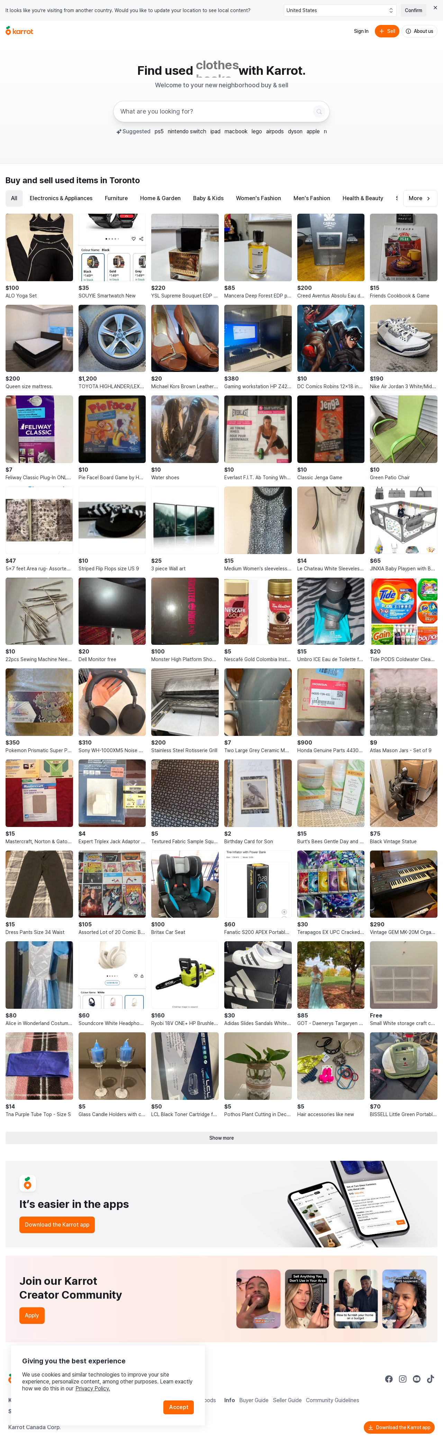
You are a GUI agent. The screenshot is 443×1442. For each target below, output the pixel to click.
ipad (215, 131)
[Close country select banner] (435, 7)
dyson (295, 131)
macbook (236, 131)
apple (313, 131)
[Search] (319, 111)
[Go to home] (19, 31)
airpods (275, 131)
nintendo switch (187, 131)
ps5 (159, 131)
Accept (178, 1407)
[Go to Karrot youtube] (417, 1379)
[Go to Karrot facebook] (389, 1379)
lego (257, 131)
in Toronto (120, 180)
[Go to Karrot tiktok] (430, 1379)
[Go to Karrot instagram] (403, 1379)
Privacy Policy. (92, 1388)
